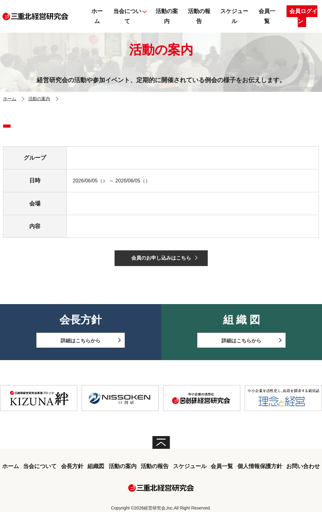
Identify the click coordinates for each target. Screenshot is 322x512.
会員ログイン (303, 16)
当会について (40, 466)
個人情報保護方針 (259, 466)
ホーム (9, 98)
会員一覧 (222, 466)
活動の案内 (39, 98)
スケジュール (190, 466)
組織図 (95, 466)
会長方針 (72, 466)
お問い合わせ (303, 466)
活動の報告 (155, 466)
